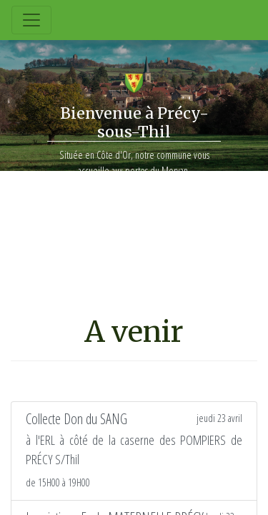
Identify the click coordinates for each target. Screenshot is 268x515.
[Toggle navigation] (31, 20)
